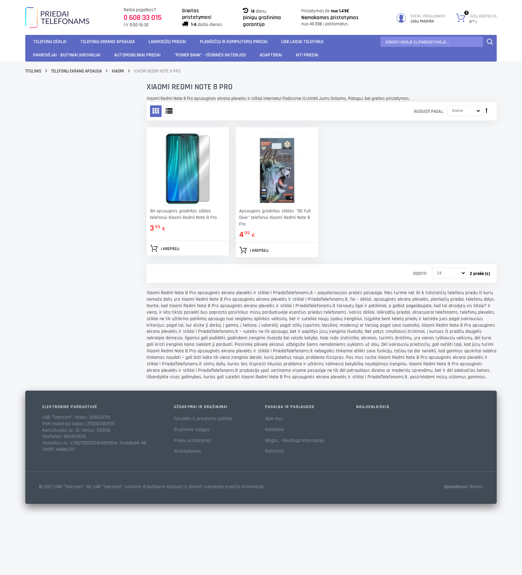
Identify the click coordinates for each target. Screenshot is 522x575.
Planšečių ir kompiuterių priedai (233, 42)
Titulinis (33, 71)
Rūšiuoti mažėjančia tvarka (486, 110)
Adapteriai (271, 55)
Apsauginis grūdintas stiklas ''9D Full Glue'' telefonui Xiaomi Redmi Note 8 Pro (275, 217)
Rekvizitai (274, 451)
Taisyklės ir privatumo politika (203, 418)
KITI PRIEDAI (307, 55)
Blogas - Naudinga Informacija (294, 440)
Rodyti (419, 273)
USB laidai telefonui (302, 42)
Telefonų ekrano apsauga (107, 42)
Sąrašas (169, 111)
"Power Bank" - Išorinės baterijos (210, 55)
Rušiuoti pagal (428, 111)
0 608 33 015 (143, 18)
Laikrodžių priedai (167, 42)
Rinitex (476, 487)
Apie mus (274, 418)
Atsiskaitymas (188, 451)
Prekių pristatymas (192, 440)
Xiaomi (118, 71)
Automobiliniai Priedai (137, 55)
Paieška (490, 42)
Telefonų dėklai (50, 42)
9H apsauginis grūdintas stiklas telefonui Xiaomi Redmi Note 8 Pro (183, 214)
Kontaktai (274, 429)
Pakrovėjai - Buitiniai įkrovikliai (66, 55)
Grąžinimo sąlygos (192, 429)
